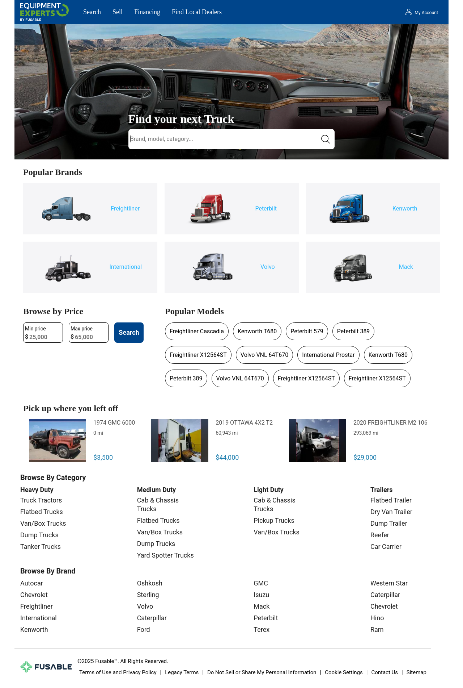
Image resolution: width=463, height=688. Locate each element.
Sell (117, 12)
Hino (377, 618)
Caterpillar (152, 618)
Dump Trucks (39, 535)
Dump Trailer (388, 523)
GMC (261, 583)
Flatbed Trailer (391, 500)
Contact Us (384, 672)
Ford (143, 629)
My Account (426, 12)
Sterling (148, 595)
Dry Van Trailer (391, 512)
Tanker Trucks (40, 546)
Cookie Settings (344, 672)
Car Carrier (386, 546)
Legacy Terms (182, 672)
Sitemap (416, 672)
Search (92, 12)
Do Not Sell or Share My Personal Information (262, 672)
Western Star (389, 583)
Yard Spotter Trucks (165, 555)
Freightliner (36, 606)
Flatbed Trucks (41, 512)
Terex (261, 629)
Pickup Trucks (274, 520)
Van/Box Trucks (43, 523)
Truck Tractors (41, 500)
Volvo (145, 606)
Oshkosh (149, 583)
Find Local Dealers (197, 12)
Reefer (379, 535)
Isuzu (261, 595)
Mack (261, 606)
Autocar (31, 583)
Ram (377, 629)
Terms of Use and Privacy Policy (117, 672)
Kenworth (34, 629)
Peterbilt (266, 618)
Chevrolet (34, 595)
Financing (147, 12)
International (38, 618)
